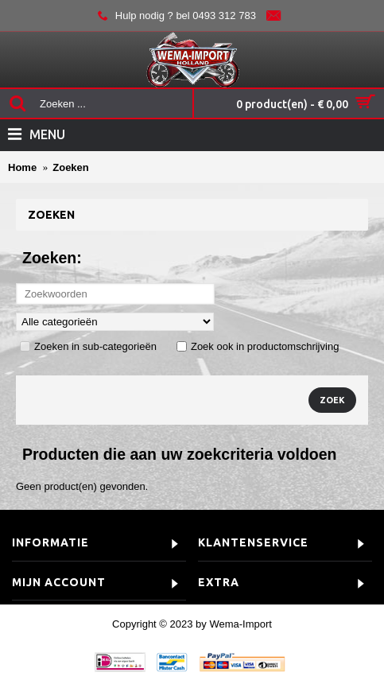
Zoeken (70, 167)
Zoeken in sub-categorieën (88, 346)
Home (22, 167)
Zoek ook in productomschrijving (257, 346)
